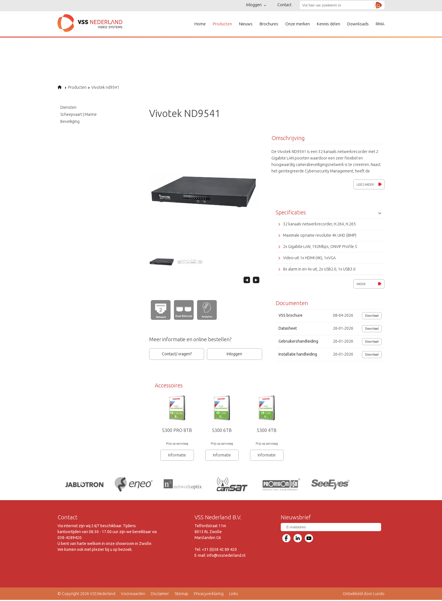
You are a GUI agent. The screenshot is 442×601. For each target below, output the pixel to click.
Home (200, 24)
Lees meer (369, 184)
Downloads (358, 24)
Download (372, 315)
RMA (380, 24)
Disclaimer (160, 595)
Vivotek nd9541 (103, 87)
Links (233, 595)
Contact (284, 5)
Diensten (68, 107)
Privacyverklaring (209, 595)
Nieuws (246, 24)
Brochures (269, 24)
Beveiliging (69, 121)
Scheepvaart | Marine (78, 114)
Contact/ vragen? (177, 354)
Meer (369, 284)
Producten (222, 24)
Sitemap (181, 595)
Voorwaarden (133, 595)
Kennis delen (328, 24)
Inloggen (256, 5)
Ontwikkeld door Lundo (363, 595)
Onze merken (297, 24)
